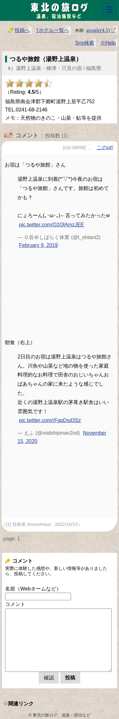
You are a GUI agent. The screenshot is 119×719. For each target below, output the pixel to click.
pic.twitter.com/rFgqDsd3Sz (50, 420)
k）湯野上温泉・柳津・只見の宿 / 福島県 (54, 68)
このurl (105, 147)
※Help (108, 43)
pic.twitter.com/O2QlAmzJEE (51, 224)
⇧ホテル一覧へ (52, 30)
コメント (15, 604)
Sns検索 (84, 43)
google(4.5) (98, 29)
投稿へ (19, 30)
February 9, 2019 (38, 245)
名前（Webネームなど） (33, 588)
